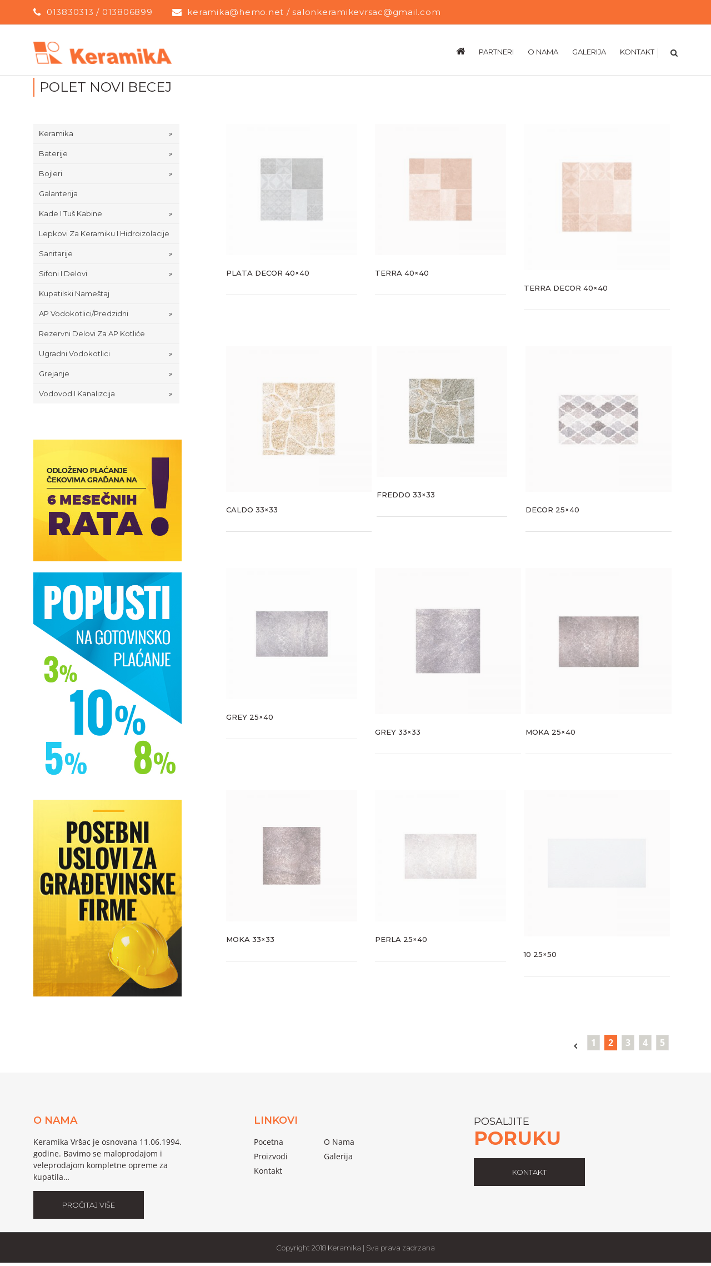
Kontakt (268, 1170)
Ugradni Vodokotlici (74, 353)
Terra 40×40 (402, 272)
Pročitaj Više (88, 1204)
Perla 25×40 (401, 939)
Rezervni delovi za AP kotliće (92, 333)
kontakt (529, 1172)
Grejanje (54, 373)
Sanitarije (56, 253)
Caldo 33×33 (252, 509)
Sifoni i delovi (63, 273)
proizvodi (271, 1156)
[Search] (673, 51)
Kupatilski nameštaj (74, 293)
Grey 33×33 (397, 731)
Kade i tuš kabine (70, 213)
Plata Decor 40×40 (267, 272)
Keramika (56, 133)
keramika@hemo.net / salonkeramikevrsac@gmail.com (313, 12)
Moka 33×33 (250, 939)
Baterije (53, 153)
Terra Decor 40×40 (566, 287)
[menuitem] (467, 51)
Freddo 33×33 (406, 494)
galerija (338, 1156)
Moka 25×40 (550, 731)
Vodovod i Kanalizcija (77, 393)
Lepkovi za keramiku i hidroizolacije (104, 233)
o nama (339, 1142)
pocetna (268, 1142)
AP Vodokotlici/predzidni (83, 313)
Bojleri (50, 173)
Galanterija (58, 193)
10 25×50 (540, 954)
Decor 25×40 (552, 509)
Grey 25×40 (249, 716)
